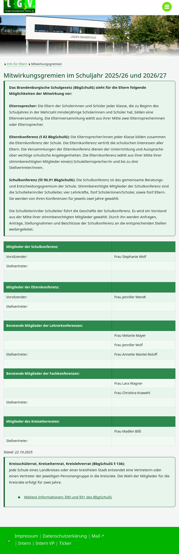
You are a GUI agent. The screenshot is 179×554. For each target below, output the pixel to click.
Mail (96, 536)
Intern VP (45, 543)
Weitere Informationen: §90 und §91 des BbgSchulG (68, 496)
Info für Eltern (17, 64)
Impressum (26, 536)
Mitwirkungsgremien (46, 64)
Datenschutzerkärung (65, 536)
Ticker (65, 543)
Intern (24, 543)
